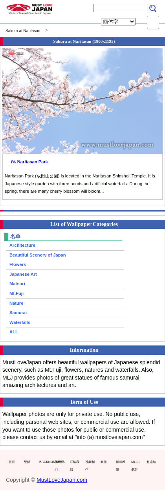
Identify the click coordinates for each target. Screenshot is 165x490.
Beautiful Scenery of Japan (37, 255)
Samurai (18, 312)
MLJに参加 (136, 466)
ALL (13, 331)
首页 (12, 462)
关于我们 (59, 466)
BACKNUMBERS (45, 462)
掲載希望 (120, 466)
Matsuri (17, 283)
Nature (16, 303)
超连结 (151, 462)
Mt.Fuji (16, 293)
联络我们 (74, 466)
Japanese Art (23, 274)
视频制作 (90, 466)
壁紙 (27, 462)
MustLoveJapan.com (62, 480)
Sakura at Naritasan (23, 31)
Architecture (22, 245)
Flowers (17, 264)
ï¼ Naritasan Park (29, 161)
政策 (104, 462)
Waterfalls (19, 322)
